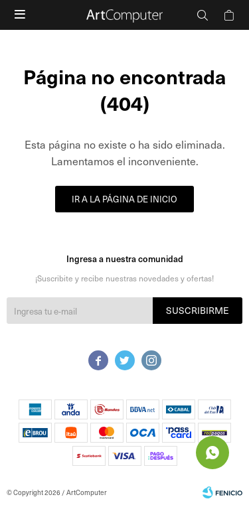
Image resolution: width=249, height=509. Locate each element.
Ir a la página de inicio (124, 198)
